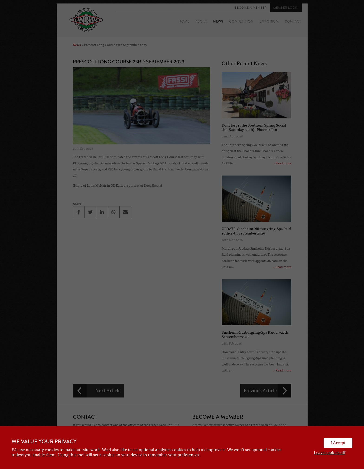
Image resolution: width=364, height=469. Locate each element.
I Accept (338, 442)
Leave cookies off (329, 452)
